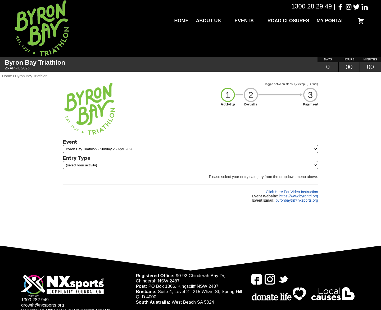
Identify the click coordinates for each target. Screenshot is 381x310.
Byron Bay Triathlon (31, 76)
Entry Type (76, 158)
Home (181, 20)
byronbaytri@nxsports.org (296, 200)
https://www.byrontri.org (298, 196)
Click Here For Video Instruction (292, 192)
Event (70, 141)
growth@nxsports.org (42, 305)
